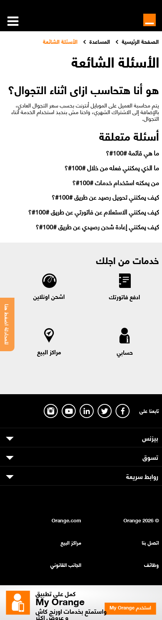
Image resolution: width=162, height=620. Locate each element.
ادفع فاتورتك (124, 296)
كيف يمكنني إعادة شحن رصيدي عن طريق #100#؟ (97, 226)
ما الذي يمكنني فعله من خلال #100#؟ (111, 167)
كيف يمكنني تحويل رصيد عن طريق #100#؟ (105, 196)
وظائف (151, 564)
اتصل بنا (150, 542)
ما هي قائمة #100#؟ (132, 152)
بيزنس (150, 437)
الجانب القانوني (65, 564)
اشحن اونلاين (49, 296)
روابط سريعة (142, 476)
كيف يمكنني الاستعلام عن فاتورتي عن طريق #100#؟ (93, 211)
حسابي (125, 352)
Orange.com (66, 520)
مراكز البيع (49, 351)
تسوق (150, 457)
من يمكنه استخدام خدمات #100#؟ (115, 182)
